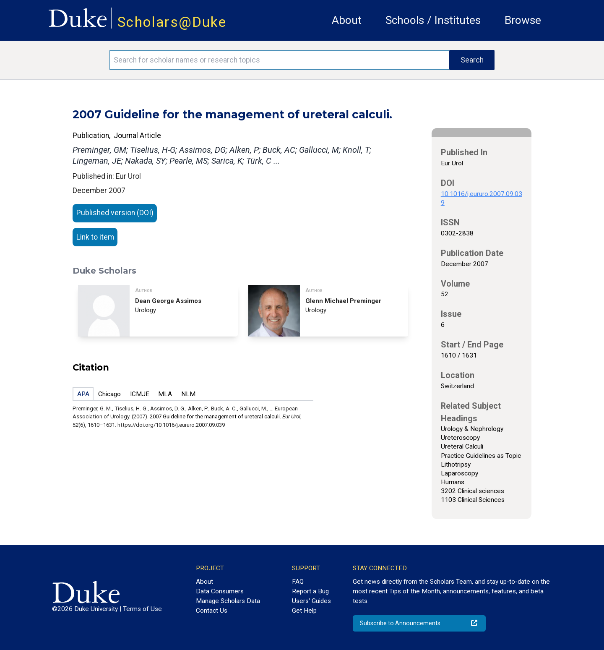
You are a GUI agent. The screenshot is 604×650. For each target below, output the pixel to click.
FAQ (298, 581)
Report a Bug (310, 591)
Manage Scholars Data (228, 601)
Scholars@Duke (171, 22)
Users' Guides (311, 601)
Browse (523, 20)
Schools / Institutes (433, 20)
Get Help (304, 610)
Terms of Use (142, 609)
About (347, 20)
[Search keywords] (279, 60)
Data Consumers (220, 591)
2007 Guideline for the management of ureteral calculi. (215, 416)
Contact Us (211, 610)
